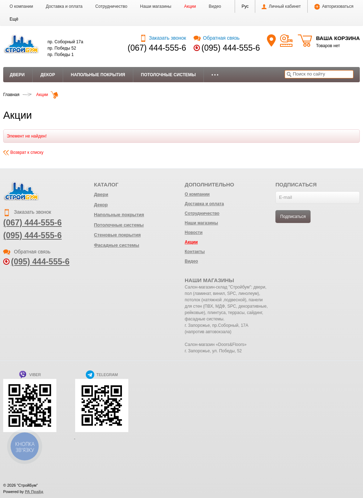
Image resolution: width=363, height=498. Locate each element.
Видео (215, 6)
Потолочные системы (168, 74)
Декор (47, 74)
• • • (215, 74)
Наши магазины (155, 6)
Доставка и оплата (64, 6)
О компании (21, 6)
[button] (14, 19)
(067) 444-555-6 (157, 47)
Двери (17, 74)
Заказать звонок (163, 38)
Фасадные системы (116, 245)
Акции (190, 6)
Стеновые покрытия (117, 234)
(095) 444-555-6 (230, 47)
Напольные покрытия (98, 74)
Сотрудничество (111, 6)
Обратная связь (216, 38)
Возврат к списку (23, 152)
